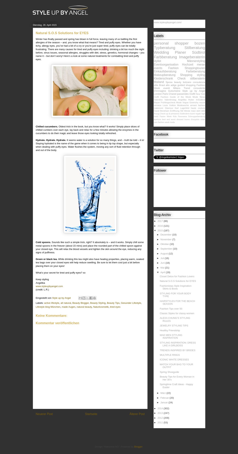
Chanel (172, 93)
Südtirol (198, 52)
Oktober (165, 244)
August (164, 253)
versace (157, 105)
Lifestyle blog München (48, 306)
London (158, 93)
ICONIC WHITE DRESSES (174, 359)
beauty (177, 82)
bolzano (187, 82)
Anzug (156, 114)
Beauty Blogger (80, 303)
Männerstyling (196, 61)
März (163, 393)
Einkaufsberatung (165, 71)
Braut (162, 85)
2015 (160, 230)
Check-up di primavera (169, 114)
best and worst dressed (172, 119)
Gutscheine (174, 91)
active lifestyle (51, 303)
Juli (162, 258)
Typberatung (164, 47)
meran (201, 64)
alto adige (171, 85)
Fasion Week (166, 116)
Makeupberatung (165, 75)
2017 (160, 221)
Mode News (199, 97)
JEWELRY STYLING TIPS (174, 325)
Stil (181, 111)
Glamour (169, 108)
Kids (175, 116)
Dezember (166, 234)
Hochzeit (187, 64)
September (166, 248)
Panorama (182, 116)
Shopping (186, 75)
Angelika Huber (186, 99)
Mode (179, 102)
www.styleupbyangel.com (49, 286)
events (158, 68)
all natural (66, 303)
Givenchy (194, 102)
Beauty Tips (113, 303)
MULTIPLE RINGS (170, 355)
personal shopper (171, 43)
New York (200, 94)
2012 (160, 417)
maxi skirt (195, 111)
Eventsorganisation (166, 64)
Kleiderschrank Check (170, 78)
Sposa (169, 82)
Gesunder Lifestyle (131, 303)
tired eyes (115, 306)
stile (203, 111)
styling (201, 75)
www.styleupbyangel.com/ (168, 22)
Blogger (138, 446)
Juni (162, 262)
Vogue (185, 102)
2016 (160, 225)
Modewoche (183, 105)
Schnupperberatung (196, 116)
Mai (162, 267)
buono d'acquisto (192, 119)
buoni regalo (195, 114)
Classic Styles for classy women (177, 313)
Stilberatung (194, 47)
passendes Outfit (186, 93)
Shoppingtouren (195, 68)
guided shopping (187, 85)
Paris (165, 93)
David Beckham (161, 111)
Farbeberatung (195, 71)
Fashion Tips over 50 (171, 308)
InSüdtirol (200, 99)
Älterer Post (137, 414)
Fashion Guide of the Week (176, 97)
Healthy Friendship (170, 330)
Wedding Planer (170, 52)
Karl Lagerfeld (182, 108)
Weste (187, 111)
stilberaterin (197, 78)
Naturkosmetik (101, 306)
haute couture (198, 108)
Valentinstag (170, 99)
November (166, 239)
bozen (199, 43)
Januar (164, 402)
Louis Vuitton (169, 105)
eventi (166, 88)
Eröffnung (174, 111)
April (163, 272)
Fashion (173, 68)
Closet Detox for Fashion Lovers (177, 276)
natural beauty (84, 306)
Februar (165, 397)
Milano (176, 88)
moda (172, 122)
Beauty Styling (98, 303)
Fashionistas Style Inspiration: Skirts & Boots (176, 287)
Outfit (156, 97)
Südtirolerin (185, 114)
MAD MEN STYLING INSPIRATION (171, 336)
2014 (160, 408)
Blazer (157, 102)
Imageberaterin (192, 57)
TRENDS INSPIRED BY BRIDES (177, 350)
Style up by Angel (193, 91)
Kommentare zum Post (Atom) (97, 423)
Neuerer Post (44, 414)
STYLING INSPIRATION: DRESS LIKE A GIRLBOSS (178, 344)
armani (193, 105)
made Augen (68, 306)
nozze (202, 102)
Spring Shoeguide (169, 372)
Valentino (158, 99)
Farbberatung (165, 57)
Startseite (91, 414)
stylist (157, 61)
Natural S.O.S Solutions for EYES (178, 281)
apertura (157, 119)
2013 (160, 413)
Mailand (159, 82)
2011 (160, 422)
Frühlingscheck (168, 102)
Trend (187, 88)
